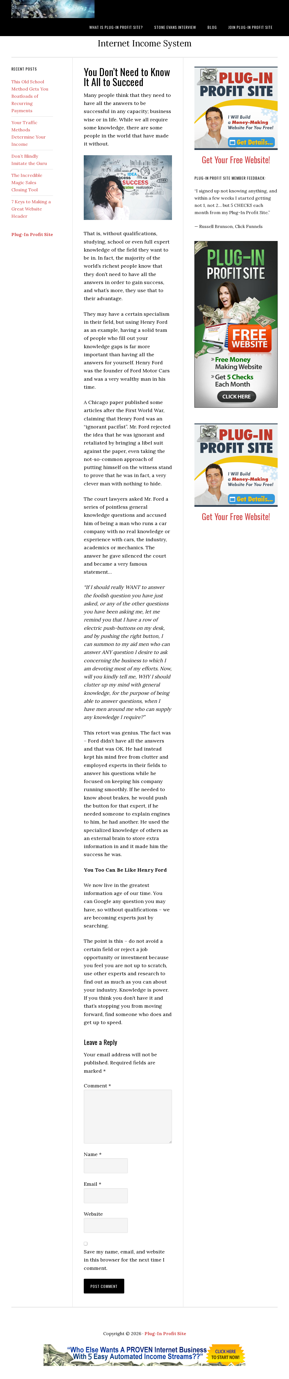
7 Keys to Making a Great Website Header (31, 209)
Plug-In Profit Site (32, 234)
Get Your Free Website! (236, 159)
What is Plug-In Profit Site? (53, 9)
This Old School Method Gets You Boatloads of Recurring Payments (29, 96)
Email (92, 1184)
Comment (97, 1085)
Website (93, 1214)
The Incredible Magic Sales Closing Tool (26, 182)
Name (93, 1154)
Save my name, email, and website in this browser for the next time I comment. (124, 1259)
